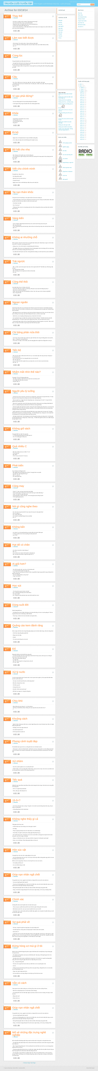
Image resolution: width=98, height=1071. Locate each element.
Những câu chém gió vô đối (64, 124)
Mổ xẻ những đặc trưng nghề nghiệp (29, 1033)
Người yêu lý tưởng (23, 391)
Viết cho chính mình (23, 168)
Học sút (16, 585)
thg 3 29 (82, 95)
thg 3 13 (82, 123)
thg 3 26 (82, 100)
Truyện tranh (87, 1)
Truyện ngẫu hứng (73, 1)
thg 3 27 (82, 99)
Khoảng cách (19, 718)
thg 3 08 (82, 132)
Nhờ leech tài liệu (81, 24)
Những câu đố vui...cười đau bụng (65, 101)
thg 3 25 (82, 102)
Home (92, 1)
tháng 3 (82, 90)
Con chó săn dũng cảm (68, 154)
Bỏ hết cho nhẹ (21, 149)
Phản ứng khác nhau (67, 167)
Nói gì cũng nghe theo (24, 506)
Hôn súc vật (19, 849)
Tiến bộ (16, 350)
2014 (81, 85)
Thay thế (17, 15)
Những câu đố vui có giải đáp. (64, 100)
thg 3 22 (82, 107)
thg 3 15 (82, 120)
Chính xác (18, 899)
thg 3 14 (82, 121)
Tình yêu (60, 36)
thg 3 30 (82, 93)
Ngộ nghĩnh (60, 26)
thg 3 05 (82, 137)
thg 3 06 (82, 135)
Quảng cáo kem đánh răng (27, 625)
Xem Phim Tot (81, 22)
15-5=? (16, 800)
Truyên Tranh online (82, 20)
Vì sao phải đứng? (22, 95)
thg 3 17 (82, 116)
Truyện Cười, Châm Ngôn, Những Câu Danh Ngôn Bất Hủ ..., (65, 129)
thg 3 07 (82, 134)
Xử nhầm (17, 761)
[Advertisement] (64, 65)
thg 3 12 (82, 125)
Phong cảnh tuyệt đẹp (24, 741)
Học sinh (60, 24)
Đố (14, 648)
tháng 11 (83, 87)
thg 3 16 (82, 118)
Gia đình (60, 22)
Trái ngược (18, 261)
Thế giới (60, 34)
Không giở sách (21, 428)
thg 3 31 (82, 92)
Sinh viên (60, 32)
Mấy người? (65, 179)
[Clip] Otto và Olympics (67, 171)
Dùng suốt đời (20, 604)
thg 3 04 (82, 139)
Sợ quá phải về (21, 921)
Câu (14, 76)
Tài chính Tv (80, 26)
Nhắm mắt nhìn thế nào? (26, 371)
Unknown (16, 17)
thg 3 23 (82, 106)
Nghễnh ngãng (66, 146)
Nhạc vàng (80, 15)
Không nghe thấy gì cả (25, 818)
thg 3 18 (82, 114)
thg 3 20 (82, 111)
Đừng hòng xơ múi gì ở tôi (27, 945)
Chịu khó (17, 700)
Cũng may (18, 485)
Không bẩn (18, 526)
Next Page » (33, 1062)
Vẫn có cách (19, 982)
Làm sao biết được (23, 37)
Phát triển (17, 465)
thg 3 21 (82, 109)
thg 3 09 (82, 130)
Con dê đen (65, 158)
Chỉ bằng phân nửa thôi (25, 332)
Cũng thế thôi (20, 281)
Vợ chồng (81, 1)
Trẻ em (59, 37)
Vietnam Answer (81, 18)
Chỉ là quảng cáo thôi (67, 142)
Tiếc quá (17, 779)
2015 (81, 84)
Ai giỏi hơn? (19, 563)
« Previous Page (26, 1062)
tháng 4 (82, 89)
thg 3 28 (82, 97)
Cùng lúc (17, 55)
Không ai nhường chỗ (24, 237)
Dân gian (60, 20)
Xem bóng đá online (82, 16)
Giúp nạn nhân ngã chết (26, 874)
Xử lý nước (18, 672)
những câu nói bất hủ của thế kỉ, (65, 126)
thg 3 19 (82, 113)
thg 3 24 (82, 104)
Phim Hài (80, 13)
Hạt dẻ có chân (21, 544)
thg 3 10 (82, 128)
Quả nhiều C (19, 446)
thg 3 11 (82, 127)
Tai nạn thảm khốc (22, 192)
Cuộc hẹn (65, 175)
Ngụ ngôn (60, 28)
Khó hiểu (65, 150)
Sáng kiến (18, 218)
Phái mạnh (60, 30)
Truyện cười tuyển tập (18, 3)
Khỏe (15, 113)
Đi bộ (15, 132)
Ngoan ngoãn (20, 302)
